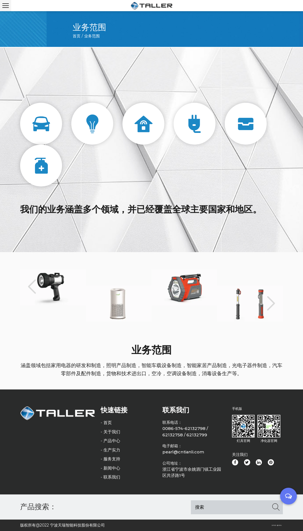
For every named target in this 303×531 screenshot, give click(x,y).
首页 (77, 36)
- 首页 (106, 422)
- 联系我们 (110, 477)
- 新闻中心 (110, 468)
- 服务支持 (110, 458)
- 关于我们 (110, 431)
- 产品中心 (110, 440)
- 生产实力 (110, 450)
